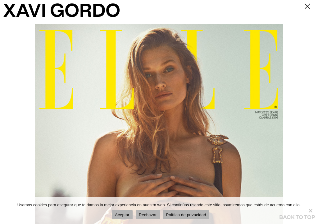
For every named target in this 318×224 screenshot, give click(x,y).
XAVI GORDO (61, 12)
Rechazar (148, 214)
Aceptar (122, 214)
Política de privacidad (186, 214)
